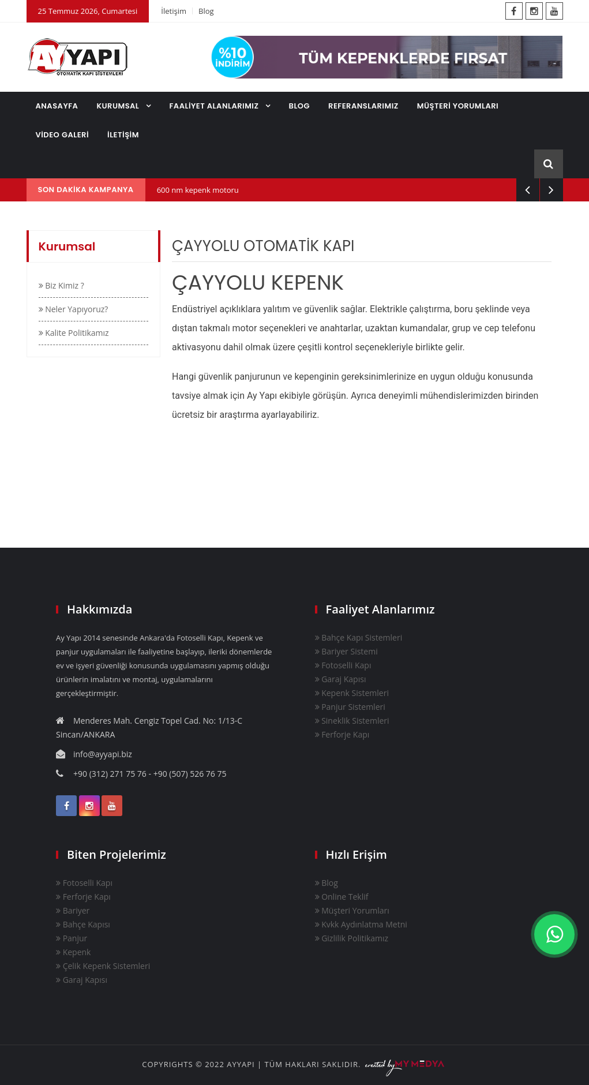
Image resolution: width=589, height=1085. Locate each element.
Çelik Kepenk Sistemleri (103, 965)
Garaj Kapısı (340, 679)
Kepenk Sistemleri (352, 692)
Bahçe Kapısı (83, 924)
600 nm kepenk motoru (198, 190)
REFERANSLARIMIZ (363, 105)
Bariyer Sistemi (346, 651)
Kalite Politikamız (74, 332)
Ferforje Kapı (342, 734)
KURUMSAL (118, 105)
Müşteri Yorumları (352, 910)
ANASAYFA (57, 105)
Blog (206, 11)
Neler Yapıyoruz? (73, 309)
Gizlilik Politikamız (352, 938)
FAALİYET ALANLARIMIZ (215, 105)
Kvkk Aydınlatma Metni (361, 924)
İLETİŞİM (123, 134)
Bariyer (72, 910)
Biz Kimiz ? (61, 285)
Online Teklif (342, 896)
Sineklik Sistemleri (352, 720)
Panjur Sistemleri (350, 706)
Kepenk (73, 951)
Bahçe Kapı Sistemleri (359, 637)
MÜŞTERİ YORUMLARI (457, 105)
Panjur (71, 938)
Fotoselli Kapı (343, 665)
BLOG (299, 105)
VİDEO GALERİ (62, 134)
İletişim (173, 11)
